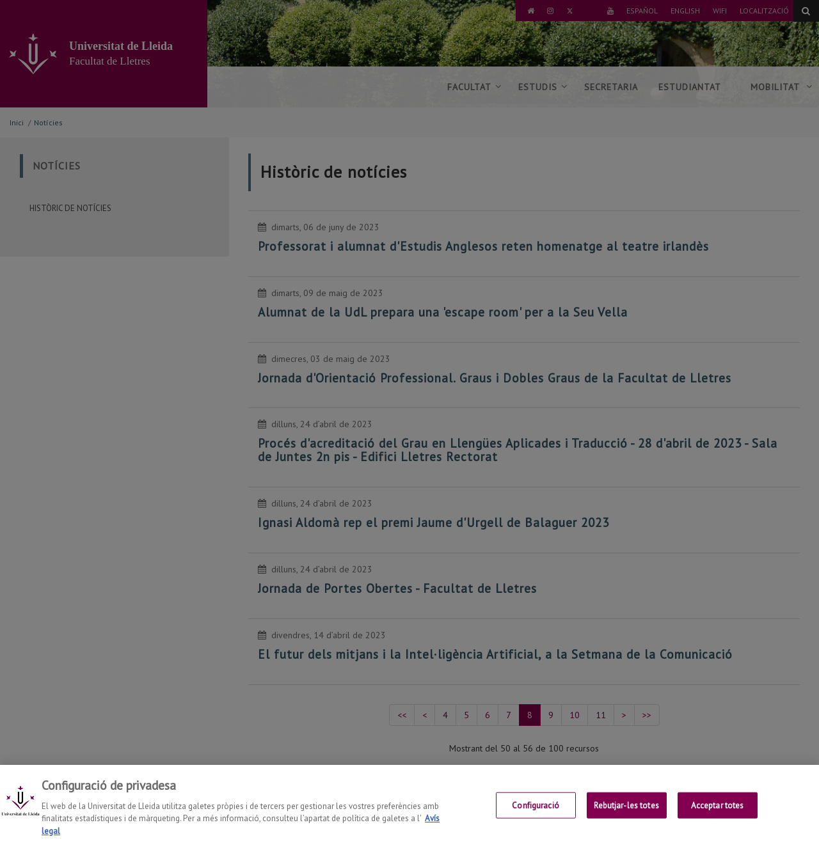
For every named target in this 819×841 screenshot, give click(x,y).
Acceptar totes (717, 822)
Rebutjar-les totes (626, 822)
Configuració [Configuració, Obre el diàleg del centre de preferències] (535, 822)
